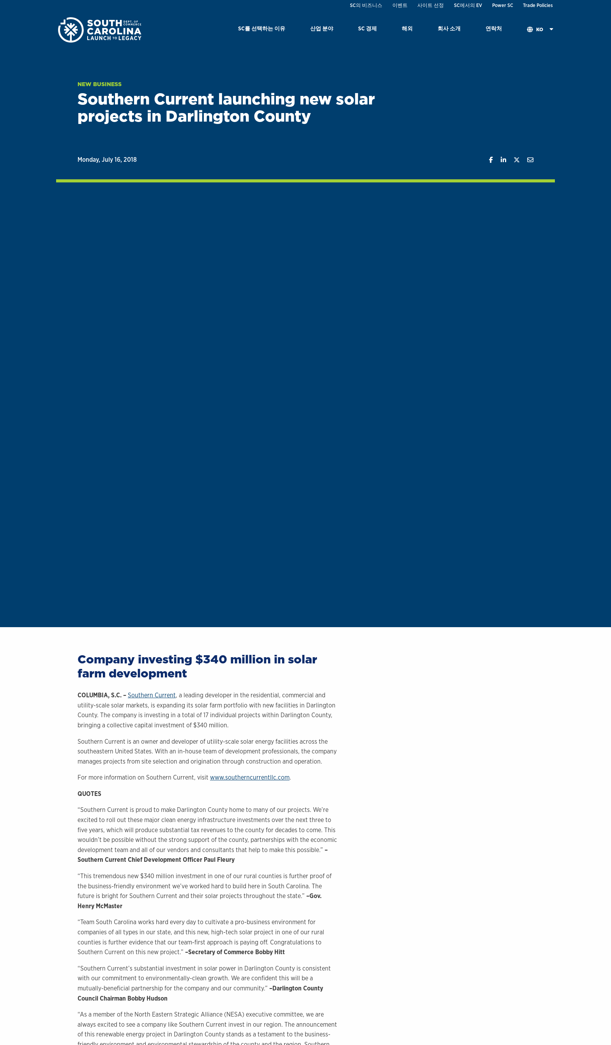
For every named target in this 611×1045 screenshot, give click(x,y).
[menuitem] (262, 30)
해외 (407, 28)
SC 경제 (367, 28)
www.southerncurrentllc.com (250, 777)
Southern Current (152, 695)
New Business (100, 84)
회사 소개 (449, 28)
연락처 (494, 28)
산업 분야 (321, 28)
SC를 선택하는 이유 (261, 28)
